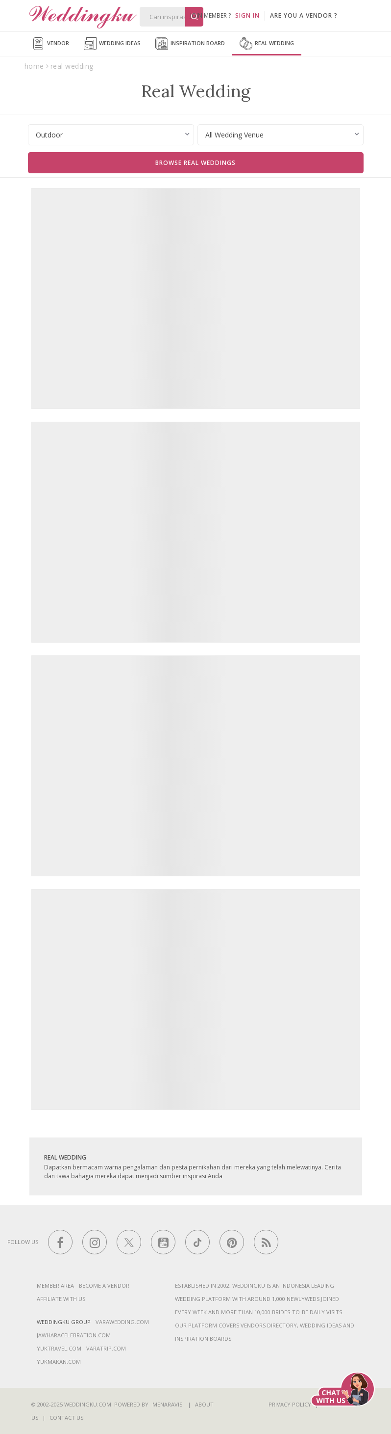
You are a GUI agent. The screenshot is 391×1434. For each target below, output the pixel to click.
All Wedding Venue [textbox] (234, 134)
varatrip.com (106, 1348)
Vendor (50, 43)
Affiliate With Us (61, 1298)
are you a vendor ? (304, 15)
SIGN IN (247, 15)
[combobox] (111, 134)
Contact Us (66, 1417)
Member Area (55, 1285)
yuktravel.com (59, 1348)
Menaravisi (168, 1404)
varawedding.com (122, 1322)
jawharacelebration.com (74, 1335)
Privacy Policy (290, 1404)
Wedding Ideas (112, 43)
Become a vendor (104, 1285)
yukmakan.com (59, 1361)
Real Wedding (267, 43)
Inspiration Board (190, 43)
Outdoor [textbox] (49, 134)
